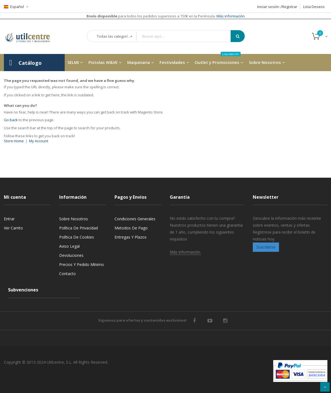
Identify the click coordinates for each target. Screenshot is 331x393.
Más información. (185, 252)
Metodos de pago (131, 228)
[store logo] (31, 36)
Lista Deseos (314, 6)
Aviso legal (69, 246)
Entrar (9, 218)
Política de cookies (76, 237)
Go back (11, 119)
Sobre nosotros (73, 218)
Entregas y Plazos (130, 237)
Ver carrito (13, 228)
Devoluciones (71, 255)
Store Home (14, 140)
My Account (38, 140)
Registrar (289, 6)
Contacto (67, 273)
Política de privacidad (78, 228)
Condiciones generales (134, 218)
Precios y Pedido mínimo (81, 264)
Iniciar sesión (268, 6)
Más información (230, 16)
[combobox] (187, 36)
